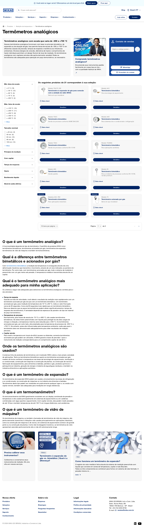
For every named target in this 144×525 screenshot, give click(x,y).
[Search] (122, 49)
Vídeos (43, 452)
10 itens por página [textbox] (48, 226)
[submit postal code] (137, 49)
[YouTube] (140, 523)
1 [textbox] (98, 226)
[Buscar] (39, 10)
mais (78, 475)
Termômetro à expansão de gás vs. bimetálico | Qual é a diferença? (53, 458)
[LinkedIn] (135, 523)
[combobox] (49, 226)
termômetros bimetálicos (16, 266)
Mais (8, 122)
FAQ (78, 457)
